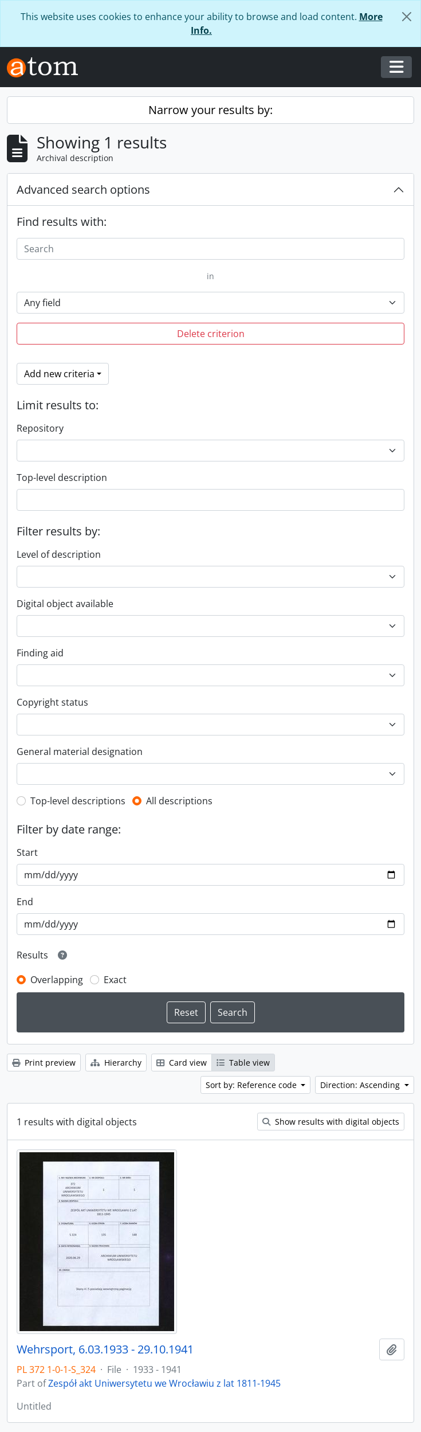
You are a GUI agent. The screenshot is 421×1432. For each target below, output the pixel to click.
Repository (40, 428)
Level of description (59, 554)
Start (27, 852)
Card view (181, 1062)
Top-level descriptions (77, 801)
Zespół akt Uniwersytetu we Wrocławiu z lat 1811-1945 (164, 1383)
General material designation (80, 751)
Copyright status (52, 702)
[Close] (406, 17)
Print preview (44, 1062)
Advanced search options (83, 189)
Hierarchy (116, 1062)
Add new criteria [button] (59, 373)
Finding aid (40, 653)
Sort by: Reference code (252, 1084)
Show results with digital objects (330, 1121)
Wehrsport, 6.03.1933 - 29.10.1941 (105, 1349)
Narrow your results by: (210, 110)
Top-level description (62, 477)
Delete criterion (211, 333)
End (25, 901)
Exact (115, 979)
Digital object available (65, 603)
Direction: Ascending (361, 1084)
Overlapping (56, 979)
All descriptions (179, 801)
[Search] (210, 249)
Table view (243, 1062)
